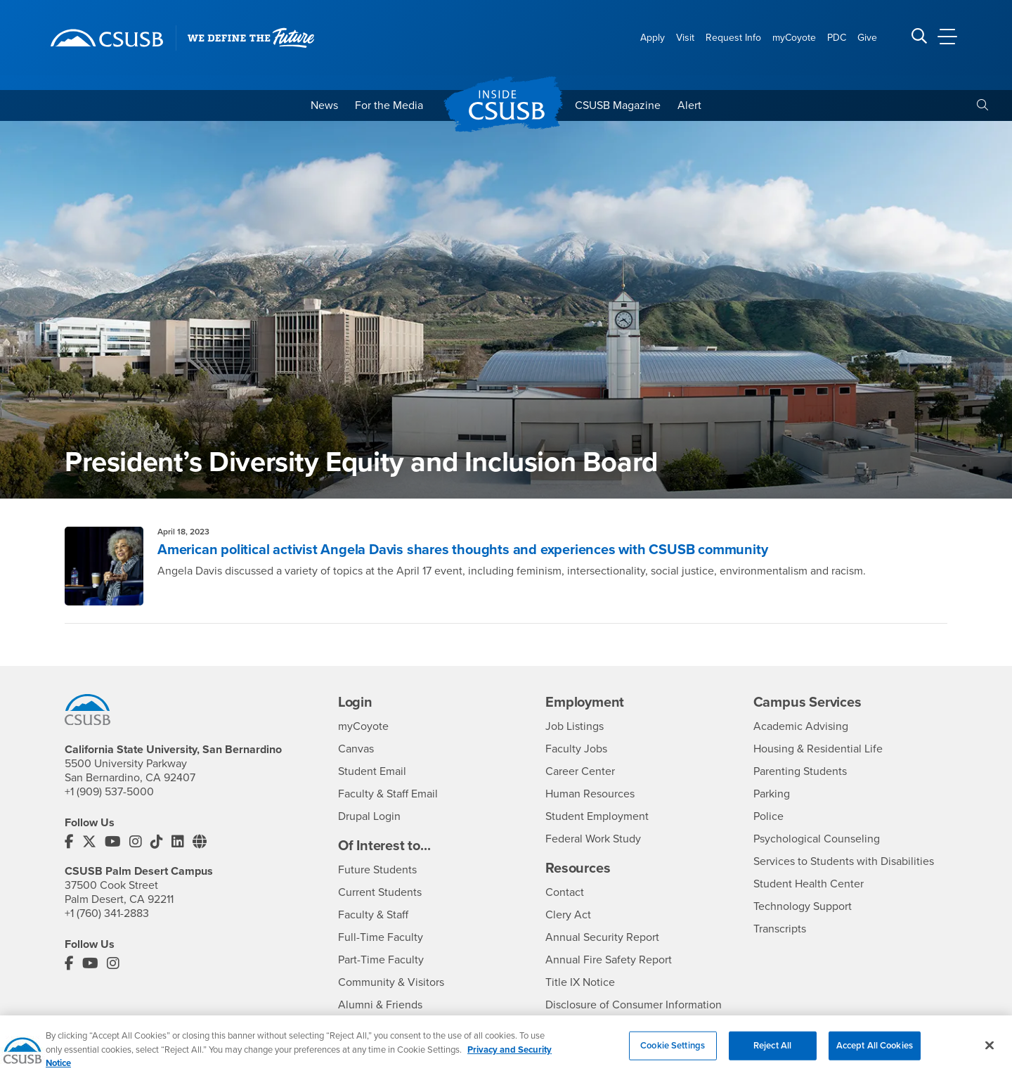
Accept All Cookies (874, 1053)
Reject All (772, 1053)
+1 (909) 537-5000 (109, 792)
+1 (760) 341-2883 (107, 913)
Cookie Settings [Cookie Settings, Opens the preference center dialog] (672, 1053)
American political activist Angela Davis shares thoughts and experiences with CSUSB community (462, 549)
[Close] (989, 1053)
